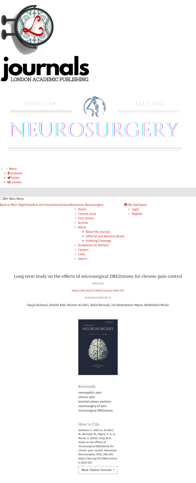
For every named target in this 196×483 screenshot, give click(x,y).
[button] (1, 198)
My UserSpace (135, 205)
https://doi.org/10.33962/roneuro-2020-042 (98, 290)
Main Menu (13, 199)
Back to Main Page (12, 205)
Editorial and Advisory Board (105, 236)
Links (81, 254)
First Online (86, 218)
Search (82, 259)
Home (29, 205)
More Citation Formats (96, 470)
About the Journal (98, 232)
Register (137, 214)
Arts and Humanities (46, 205)
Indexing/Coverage (98, 241)
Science (65, 205)
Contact (83, 250)
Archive (83, 223)
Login (135, 209)
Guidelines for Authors (93, 245)
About (82, 227)
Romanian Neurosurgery (87, 205)
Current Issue (87, 214)
